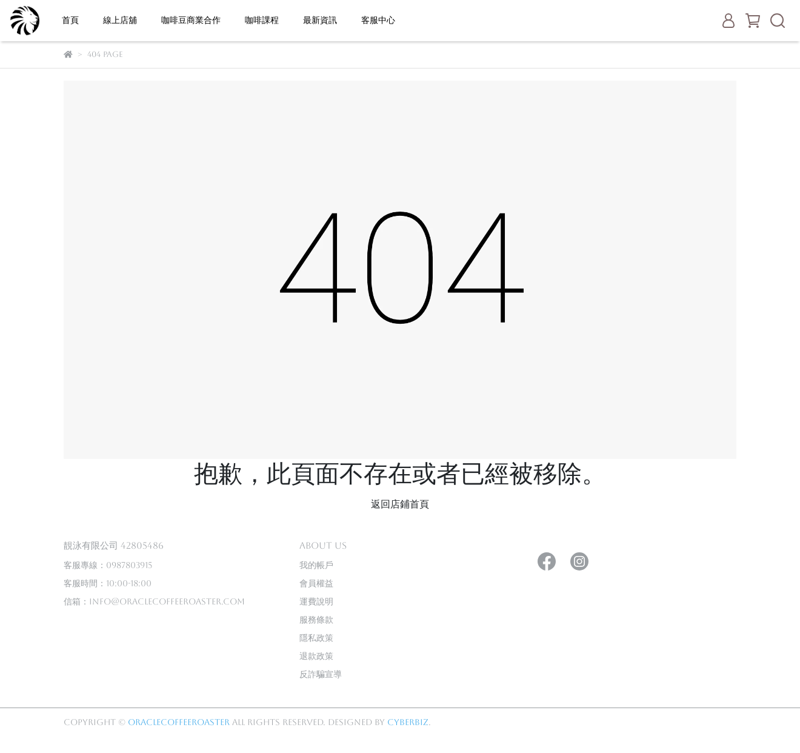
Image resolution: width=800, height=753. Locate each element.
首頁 (70, 20)
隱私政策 (316, 638)
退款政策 (316, 656)
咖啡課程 (262, 20)
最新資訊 (320, 20)
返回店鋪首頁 (400, 504)
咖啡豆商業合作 (191, 20)
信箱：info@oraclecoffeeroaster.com (154, 601)
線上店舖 (120, 20)
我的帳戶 (316, 565)
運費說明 (316, 601)
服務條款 (316, 619)
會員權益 (316, 583)
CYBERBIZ (407, 722)
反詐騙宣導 (320, 674)
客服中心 (378, 20)
